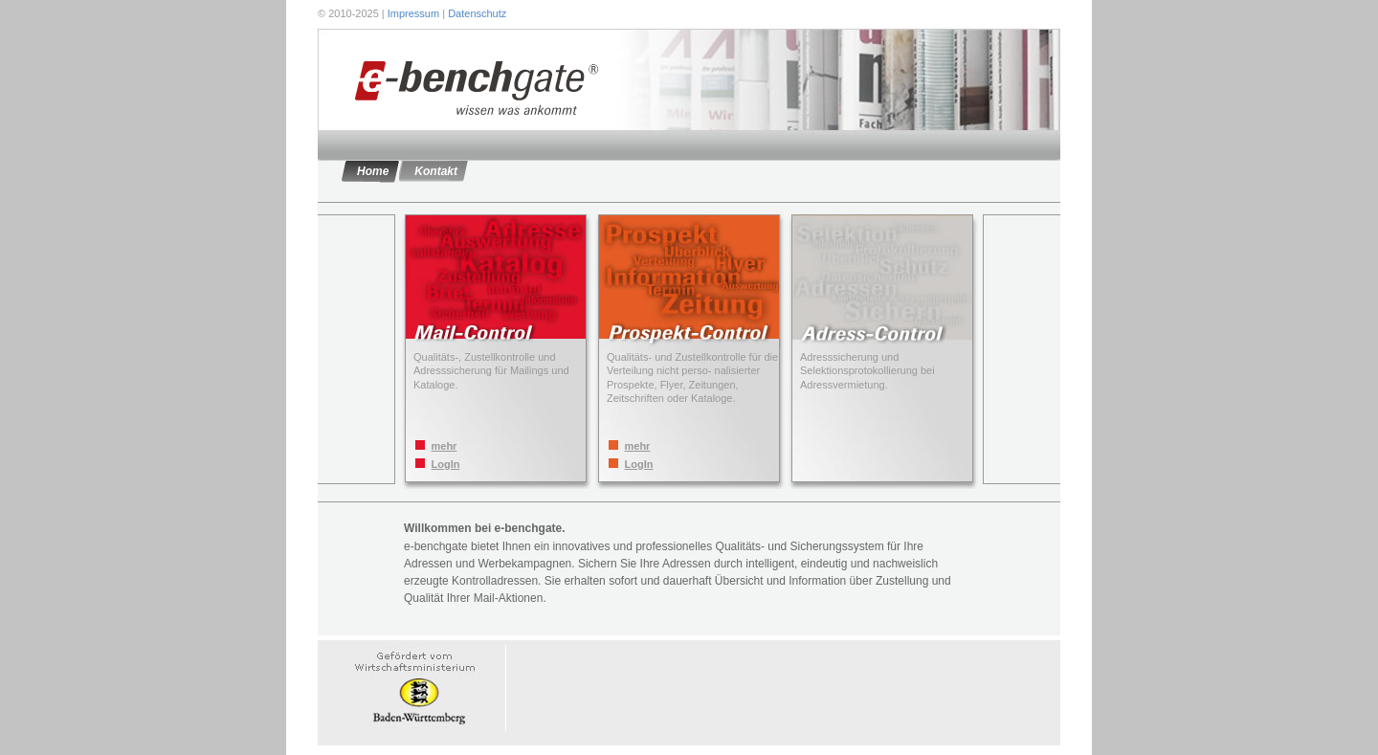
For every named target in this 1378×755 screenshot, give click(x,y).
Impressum (413, 13)
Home (373, 171)
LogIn (446, 464)
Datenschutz (477, 13)
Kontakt (435, 171)
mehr (444, 446)
